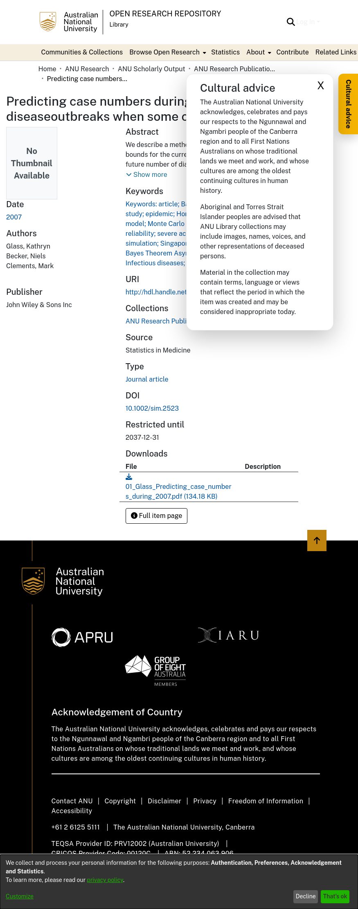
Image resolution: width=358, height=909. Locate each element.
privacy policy (105, 880)
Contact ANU (72, 801)
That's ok (335, 896)
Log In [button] (306, 22)
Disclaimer (165, 801)
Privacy (204, 801)
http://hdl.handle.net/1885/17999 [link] (176, 292)
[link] (167, 321)
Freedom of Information (265, 801)
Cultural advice (348, 104)
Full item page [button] (156, 516)
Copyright (120, 801)
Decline (306, 896)
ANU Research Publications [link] (235, 69)
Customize (20, 896)
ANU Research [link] (87, 69)
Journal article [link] (147, 379)
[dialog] (179, 882)
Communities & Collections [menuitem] (82, 52)
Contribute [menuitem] (292, 52)
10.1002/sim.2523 (152, 408)
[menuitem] (167, 52)
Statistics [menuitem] (225, 52)
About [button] (255, 52)
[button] (291, 22)
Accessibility (72, 811)
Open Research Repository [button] (165, 13)
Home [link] (47, 69)
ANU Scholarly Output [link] (151, 69)
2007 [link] (14, 217)
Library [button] (119, 24)
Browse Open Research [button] (164, 52)
